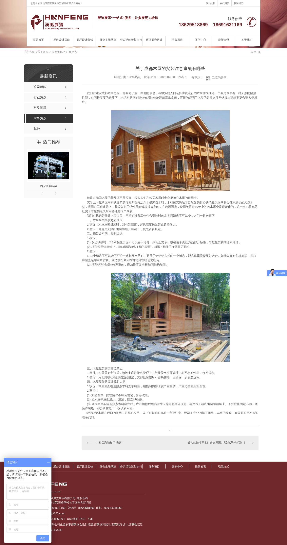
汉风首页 (38, 39)
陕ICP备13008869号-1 (52, 518)
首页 (45, 51)
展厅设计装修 (84, 39)
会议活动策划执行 (131, 39)
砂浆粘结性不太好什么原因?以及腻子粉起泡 (215, 442)
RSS (83, 518)
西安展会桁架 (48, 186)
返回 (256, 52)
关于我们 (246, 39)
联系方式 (223, 466)
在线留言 (224, 3)
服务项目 (177, 39)
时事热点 (71, 51)
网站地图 (211, 3)
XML (90, 518)
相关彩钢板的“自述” (111, 442)
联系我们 (238, 3)
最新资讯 (223, 39)
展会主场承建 (108, 39)
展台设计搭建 (61, 39)
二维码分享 (219, 77)
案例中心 (200, 39)
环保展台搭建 (154, 39)
